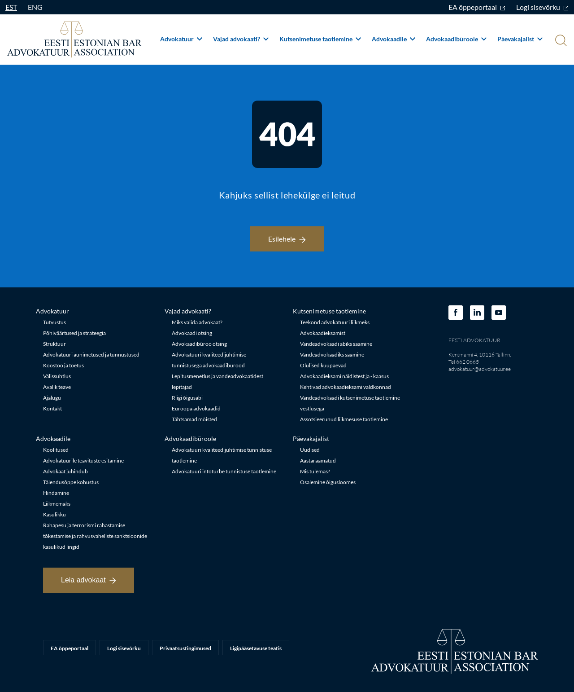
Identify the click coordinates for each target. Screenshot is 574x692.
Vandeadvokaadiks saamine (332, 354)
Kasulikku (54, 514)
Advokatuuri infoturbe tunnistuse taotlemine (224, 471)
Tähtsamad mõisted (194, 419)
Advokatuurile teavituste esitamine (83, 460)
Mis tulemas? (315, 471)
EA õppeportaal (476, 7)
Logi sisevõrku (542, 7)
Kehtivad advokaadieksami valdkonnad (345, 386)
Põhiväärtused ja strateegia (74, 333)
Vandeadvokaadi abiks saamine (336, 343)
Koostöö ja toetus (63, 365)
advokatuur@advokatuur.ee (479, 369)
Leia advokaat (88, 580)
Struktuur (54, 343)
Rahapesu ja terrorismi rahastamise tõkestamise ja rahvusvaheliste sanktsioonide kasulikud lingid (95, 536)
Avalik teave (57, 386)
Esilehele (287, 238)
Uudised (310, 449)
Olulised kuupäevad (323, 365)
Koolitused (56, 449)
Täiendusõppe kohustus (71, 482)
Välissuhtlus (57, 376)
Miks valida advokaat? (197, 322)
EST (11, 7)
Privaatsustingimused (185, 648)
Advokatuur (181, 39)
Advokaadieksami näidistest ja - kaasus (344, 376)
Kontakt (52, 408)
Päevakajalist (520, 39)
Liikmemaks (56, 503)
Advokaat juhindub (65, 471)
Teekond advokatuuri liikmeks (335, 322)
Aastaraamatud (318, 460)
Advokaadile (393, 39)
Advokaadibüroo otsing (199, 343)
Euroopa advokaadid (196, 408)
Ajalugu (52, 397)
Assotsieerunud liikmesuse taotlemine (344, 419)
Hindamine (56, 492)
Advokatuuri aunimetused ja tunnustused (91, 354)
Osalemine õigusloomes (328, 482)
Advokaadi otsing (192, 333)
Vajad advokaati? (241, 39)
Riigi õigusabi (187, 397)
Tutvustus (54, 322)
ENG (35, 7)
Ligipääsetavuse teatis (256, 648)
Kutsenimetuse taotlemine (320, 39)
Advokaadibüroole (456, 39)
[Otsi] (560, 41)
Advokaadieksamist (322, 333)
